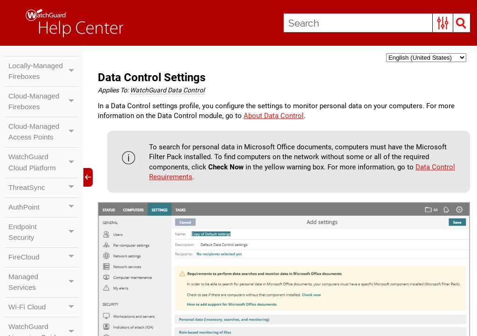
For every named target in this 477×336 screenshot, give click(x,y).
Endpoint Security (43, 248)
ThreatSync (43, 202)
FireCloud (43, 273)
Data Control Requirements (194, 179)
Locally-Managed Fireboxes (43, 77)
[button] (442, 23)
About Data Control (301, 117)
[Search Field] (376, 23)
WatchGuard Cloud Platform (43, 176)
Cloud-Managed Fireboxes (43, 114)
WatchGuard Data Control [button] (170, 91)
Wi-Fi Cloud (43, 324)
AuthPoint (43, 222)
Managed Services (43, 299)
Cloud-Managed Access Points (43, 145)
